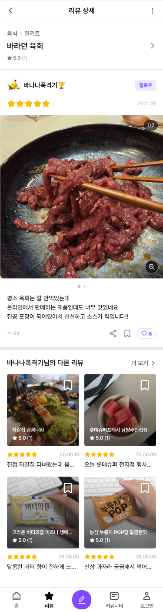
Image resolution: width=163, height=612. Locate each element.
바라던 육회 (81, 45)
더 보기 (143, 363)
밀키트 (32, 33)
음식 (12, 33)
